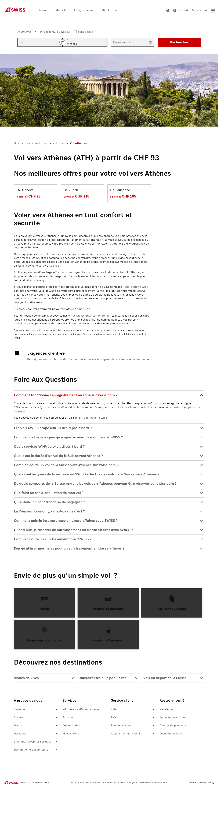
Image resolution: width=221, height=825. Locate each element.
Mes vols (61, 10)
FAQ (133, 718)
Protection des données (114, 782)
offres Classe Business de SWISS (89, 315)
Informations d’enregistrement (85, 710)
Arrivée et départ (85, 726)
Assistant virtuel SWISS (133, 734)
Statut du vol (110, 10)
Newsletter (182, 710)
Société (36, 718)
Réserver (42, 10)
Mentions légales (93, 782)
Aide (133, 710)
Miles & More (85, 734)
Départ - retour (121, 42)
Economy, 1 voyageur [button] (57, 31)
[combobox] (25, 31)
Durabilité (36, 734)
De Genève (25, 190)
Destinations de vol (182, 734)
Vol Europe (41, 143)
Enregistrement (84, 10)
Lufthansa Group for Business (36, 742)
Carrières (36, 710)
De (21, 42)
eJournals (68, 272)
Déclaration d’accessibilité (36, 750)
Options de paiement (182, 726)
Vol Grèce (59, 143)
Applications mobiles (182, 718)
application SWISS (136, 287)
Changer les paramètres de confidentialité (147, 782)
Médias (36, 726)
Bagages (85, 718)
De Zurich (71, 190)
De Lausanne (120, 190)
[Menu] (213, 11)
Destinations (22, 143)
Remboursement (133, 726)
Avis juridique (77, 782)
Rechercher (179, 42)
